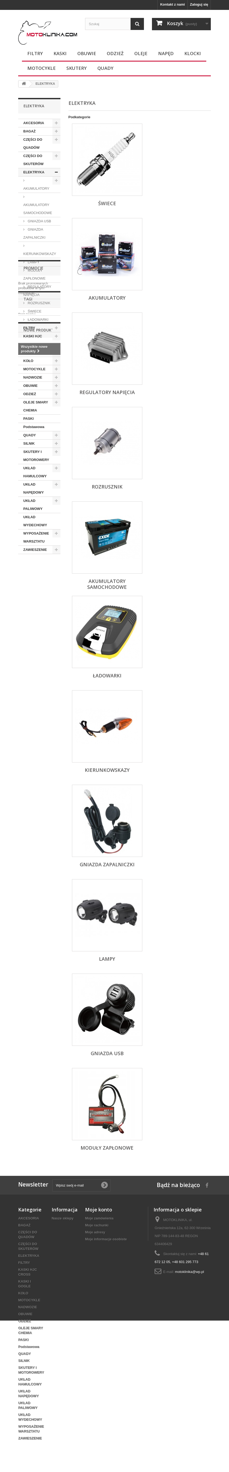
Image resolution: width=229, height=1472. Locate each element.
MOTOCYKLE (41, 68)
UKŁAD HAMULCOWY (35, 472)
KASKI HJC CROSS (32, 340)
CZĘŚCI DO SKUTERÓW (33, 160)
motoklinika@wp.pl (189, 1272)
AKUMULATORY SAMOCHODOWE (37, 209)
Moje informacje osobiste (106, 1239)
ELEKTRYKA (33, 172)
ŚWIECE (34, 311)
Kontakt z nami (172, 4)
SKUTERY (76, 68)
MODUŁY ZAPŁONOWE (34, 274)
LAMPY (33, 262)
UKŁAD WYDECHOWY (35, 521)
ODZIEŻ (115, 53)
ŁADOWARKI (37, 320)
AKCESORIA (33, 123)
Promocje (33, 570)
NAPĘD (166, 53)
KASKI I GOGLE (36, 352)
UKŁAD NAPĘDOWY (33, 488)
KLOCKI (192, 53)
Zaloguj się (199, 4)
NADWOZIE (32, 377)
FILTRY (35, 53)
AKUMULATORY (36, 188)
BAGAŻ (29, 131)
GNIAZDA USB (39, 221)
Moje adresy (95, 1232)
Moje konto (98, 1209)
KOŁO (28, 361)
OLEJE (140, 53)
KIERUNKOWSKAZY (39, 254)
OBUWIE (86, 53)
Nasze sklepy (63, 1218)
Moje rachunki (96, 1225)
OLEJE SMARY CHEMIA (35, 406)
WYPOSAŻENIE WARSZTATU (36, 537)
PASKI (28, 419)
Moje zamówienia (99, 1218)
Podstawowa (33, 427)
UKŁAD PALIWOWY (33, 505)
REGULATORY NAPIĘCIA (37, 291)
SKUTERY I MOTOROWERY (36, 456)
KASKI (60, 53)
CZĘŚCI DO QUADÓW (32, 144)
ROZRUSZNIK (38, 303)
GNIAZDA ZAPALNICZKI (34, 233)
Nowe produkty (40, 647)
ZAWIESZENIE (35, 550)
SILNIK (29, 443)
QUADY (105, 68)
